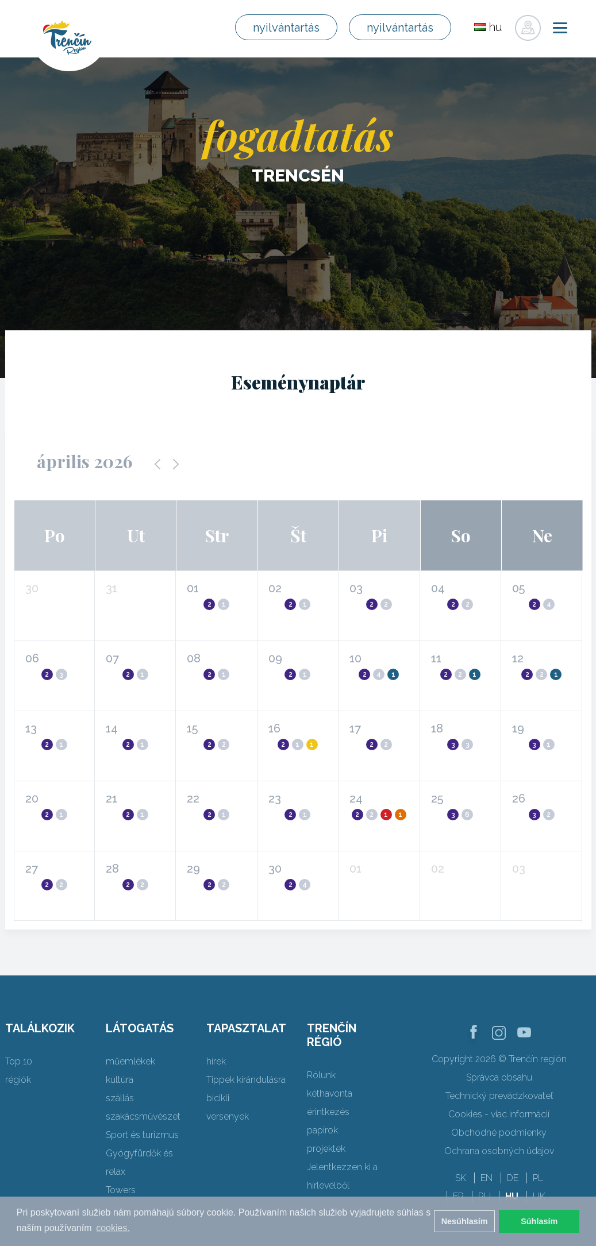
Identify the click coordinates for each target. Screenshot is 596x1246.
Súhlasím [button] (539, 1221)
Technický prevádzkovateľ (499, 1095)
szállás (120, 1098)
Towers (121, 1190)
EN (486, 1177)
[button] (210, 603)
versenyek (227, 1116)
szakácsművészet (143, 1116)
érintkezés (328, 1111)
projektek (326, 1148)
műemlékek (130, 1061)
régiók (18, 1079)
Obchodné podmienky (499, 1132)
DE (512, 1177)
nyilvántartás (286, 27)
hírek (216, 1061)
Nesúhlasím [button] (464, 1221)
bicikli (217, 1098)
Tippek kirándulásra (246, 1079)
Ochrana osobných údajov (499, 1150)
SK (460, 1177)
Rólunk (321, 1075)
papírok (322, 1130)
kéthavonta (329, 1093)
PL (538, 1177)
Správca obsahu (499, 1077)
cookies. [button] (113, 1228)
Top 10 (18, 1061)
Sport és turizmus (142, 1134)
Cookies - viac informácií (498, 1114)
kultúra (119, 1079)
